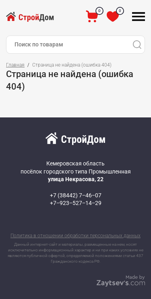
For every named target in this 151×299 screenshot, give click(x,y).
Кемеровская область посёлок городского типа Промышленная (76, 171)
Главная (15, 65)
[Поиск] (137, 45)
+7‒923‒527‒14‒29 (75, 203)
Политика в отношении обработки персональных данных (75, 235)
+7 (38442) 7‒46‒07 (75, 195)
